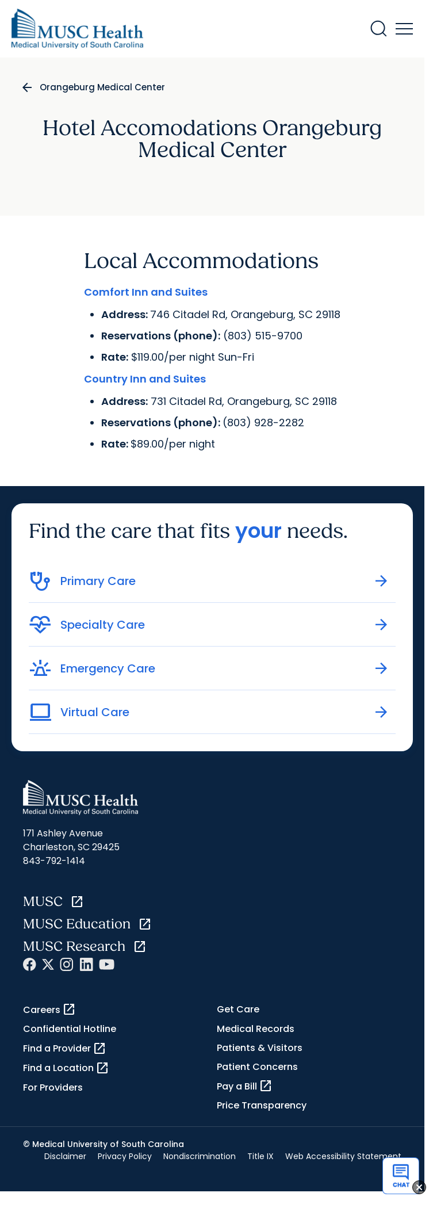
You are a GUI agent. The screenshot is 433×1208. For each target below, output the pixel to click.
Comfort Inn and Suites (146, 292)
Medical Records (255, 1028)
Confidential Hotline (69, 1028)
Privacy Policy (125, 1156)
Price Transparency (261, 1105)
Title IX (260, 1156)
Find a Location (66, 1068)
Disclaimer (65, 1156)
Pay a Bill (245, 1086)
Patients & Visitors (259, 1047)
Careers (49, 1009)
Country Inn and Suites (145, 379)
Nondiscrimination (199, 1156)
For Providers (53, 1087)
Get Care (238, 1009)
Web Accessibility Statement (343, 1156)
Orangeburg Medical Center (102, 87)
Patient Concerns (257, 1066)
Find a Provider (64, 1049)
